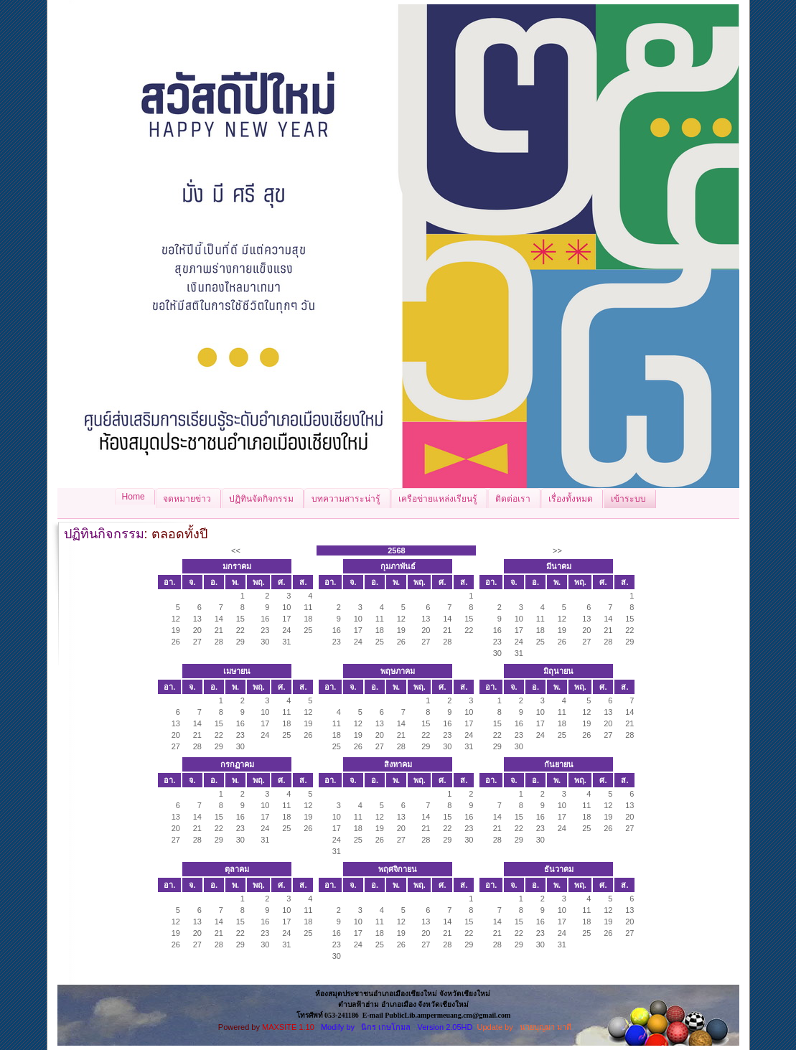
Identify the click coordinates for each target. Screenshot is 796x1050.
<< (235, 550)
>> (557, 550)
